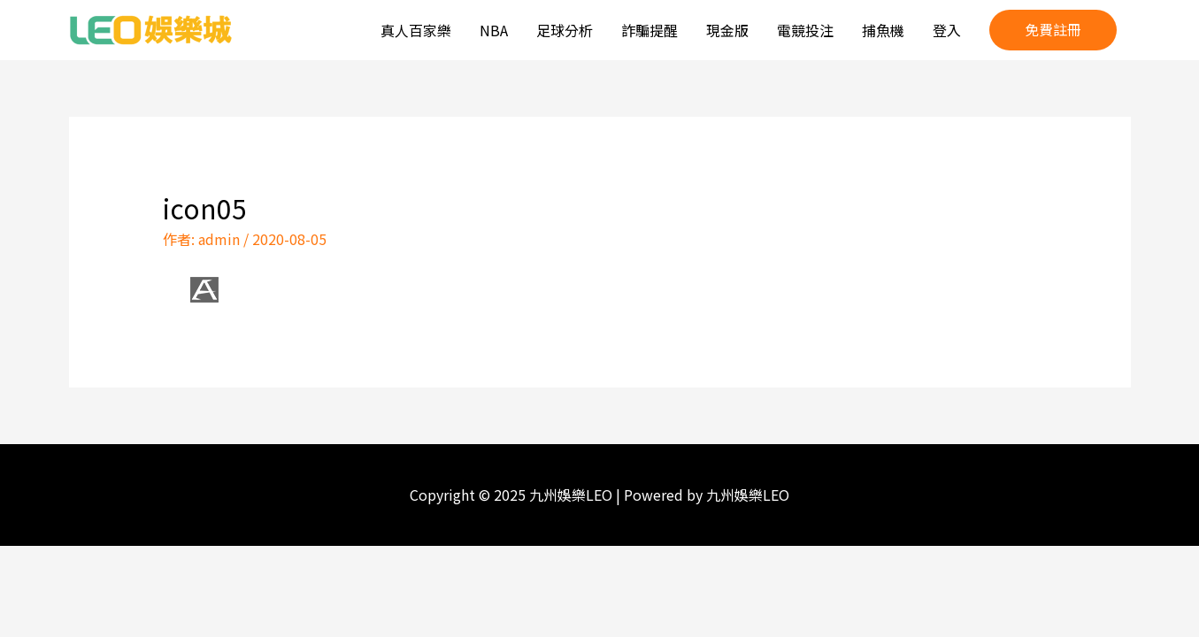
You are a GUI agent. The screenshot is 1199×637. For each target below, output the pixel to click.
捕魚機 (883, 30)
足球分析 (564, 30)
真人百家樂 (415, 30)
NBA (494, 30)
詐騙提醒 (649, 30)
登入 (947, 30)
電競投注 (805, 30)
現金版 (727, 30)
